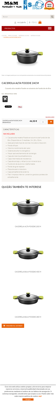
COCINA (4, 35)
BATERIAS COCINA (24, 35)
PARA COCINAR (12, 35)
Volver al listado (12, 326)
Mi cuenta (20, 22)
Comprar (51, 122)
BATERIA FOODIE (35, 35)
